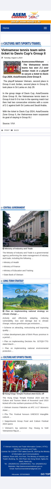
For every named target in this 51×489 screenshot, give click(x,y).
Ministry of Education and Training (18, 271)
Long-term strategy (13, 281)
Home (6, 28)
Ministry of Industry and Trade (19, 249)
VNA (13, 123)
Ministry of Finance (12, 266)
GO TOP (45, 474)
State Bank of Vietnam (13, 275)
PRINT (5, 130)
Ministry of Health (11, 262)
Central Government (14, 207)
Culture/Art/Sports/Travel (22, 43)
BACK (14, 130)
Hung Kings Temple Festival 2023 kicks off (24, 394)
